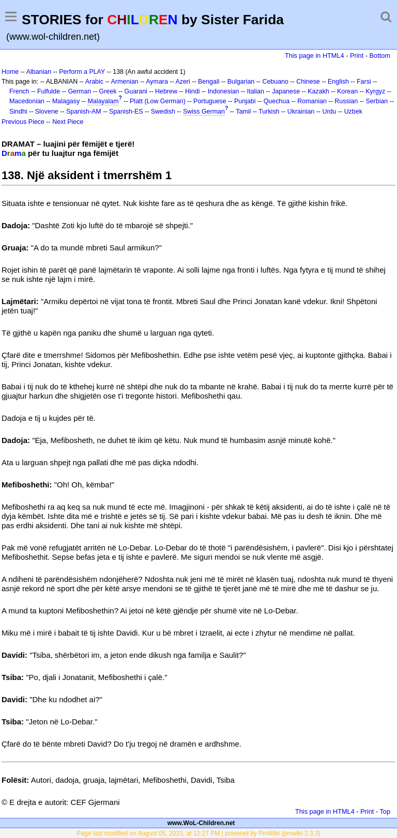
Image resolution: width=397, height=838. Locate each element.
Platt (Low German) (158, 101)
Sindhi (18, 111)
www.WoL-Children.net (201, 823)
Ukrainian (301, 111)
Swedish (163, 111)
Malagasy (66, 101)
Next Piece (67, 121)
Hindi (192, 91)
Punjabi (245, 101)
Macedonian (26, 101)
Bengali (209, 81)
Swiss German (204, 111)
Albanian (38, 71)
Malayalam (102, 101)
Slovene (46, 111)
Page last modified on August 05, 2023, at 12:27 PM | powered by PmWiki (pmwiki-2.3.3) (198, 833)
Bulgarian (241, 81)
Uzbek (353, 111)
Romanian (312, 101)
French (19, 91)
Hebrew (166, 91)
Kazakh (318, 91)
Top (384, 811)
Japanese (286, 91)
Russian (346, 101)
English (338, 81)
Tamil (243, 111)
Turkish (268, 111)
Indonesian (223, 91)
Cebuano (275, 81)
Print (356, 55)
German (79, 91)
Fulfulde (48, 91)
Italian (255, 91)
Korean (347, 91)
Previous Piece (23, 121)
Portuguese (209, 101)
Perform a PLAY (82, 71)
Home (10, 71)
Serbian (376, 101)
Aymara (157, 81)
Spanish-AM (83, 111)
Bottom (380, 55)
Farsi (364, 81)
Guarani (136, 91)
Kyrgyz (375, 91)
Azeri (182, 81)
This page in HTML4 (314, 55)
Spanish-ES (126, 111)
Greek (108, 91)
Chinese (308, 81)
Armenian (125, 81)
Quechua (276, 101)
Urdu (329, 111)
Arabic (94, 81)
